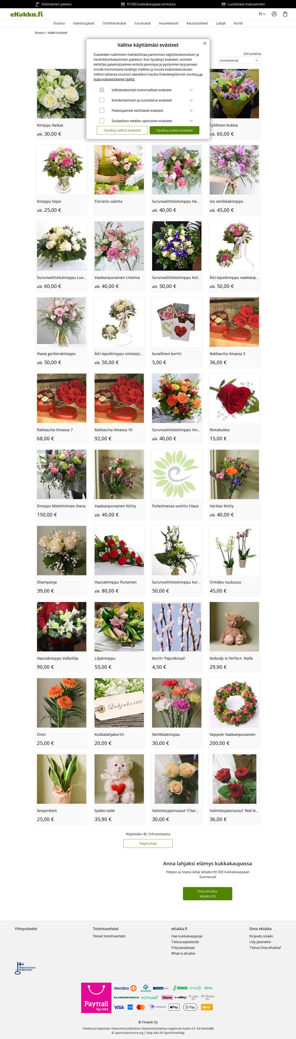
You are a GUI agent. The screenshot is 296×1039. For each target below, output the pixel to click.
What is (183, 953)
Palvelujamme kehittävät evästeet (137, 110)
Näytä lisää (148, 843)
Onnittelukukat (114, 23)
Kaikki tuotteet (57, 33)
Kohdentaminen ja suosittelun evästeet (142, 100)
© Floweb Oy (148, 1022)
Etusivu (59, 23)
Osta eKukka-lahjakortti (207, 893)
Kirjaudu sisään (261, 936)
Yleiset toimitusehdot (109, 936)
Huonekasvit (168, 23)
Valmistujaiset (84, 23)
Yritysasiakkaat (183, 947)
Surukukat (142, 23)
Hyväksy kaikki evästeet (174, 130)
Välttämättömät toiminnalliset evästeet (142, 90)
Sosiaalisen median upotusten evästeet (142, 121)
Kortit (238, 23)
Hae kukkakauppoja (186, 936)
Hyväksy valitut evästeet (122, 130)
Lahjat (221, 23)
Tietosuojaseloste (185, 942)
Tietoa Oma (265, 947)
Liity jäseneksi (260, 942)
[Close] (205, 43)
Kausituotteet (197, 23)
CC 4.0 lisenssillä (203, 1028)
